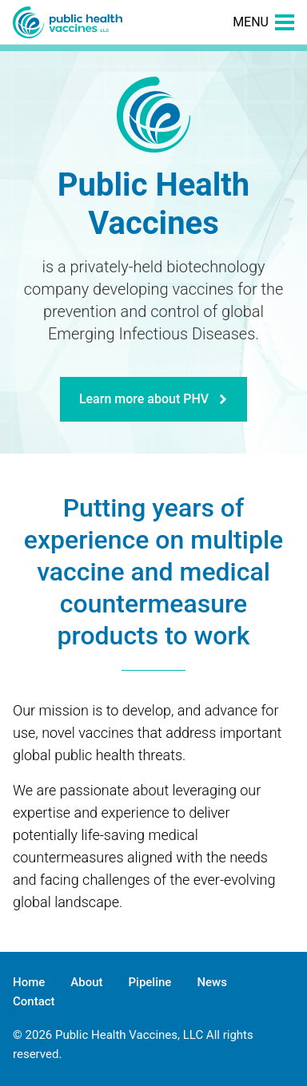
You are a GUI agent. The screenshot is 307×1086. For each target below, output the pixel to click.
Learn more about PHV (153, 398)
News (212, 982)
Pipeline (150, 982)
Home (29, 982)
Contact (34, 1001)
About (86, 982)
